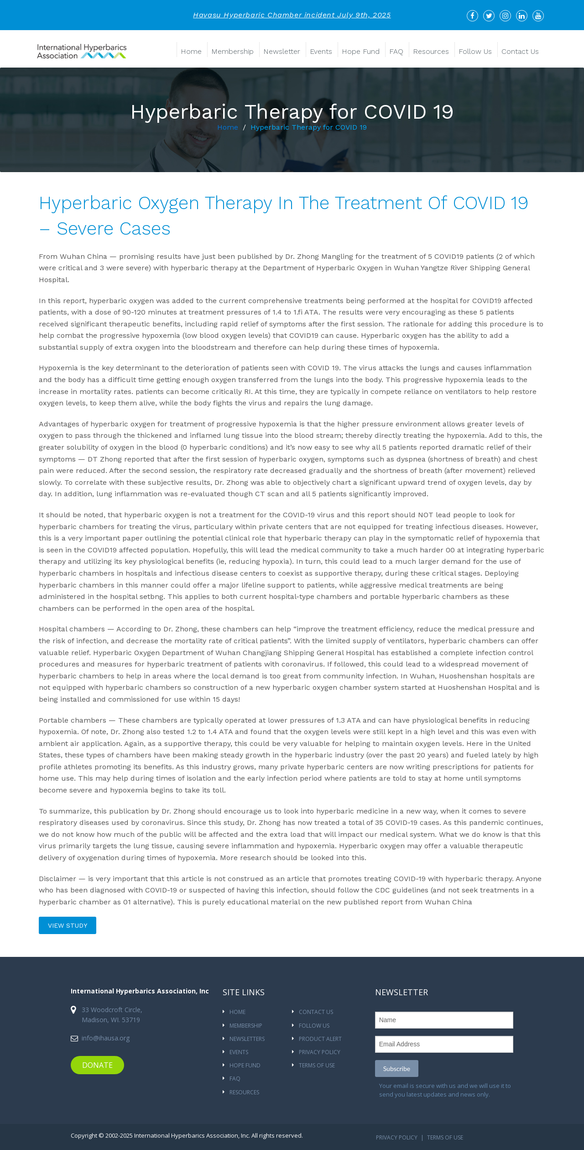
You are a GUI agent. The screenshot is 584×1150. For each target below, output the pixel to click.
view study (67, 925)
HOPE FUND (245, 1065)
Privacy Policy (319, 1052)
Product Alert (320, 1039)
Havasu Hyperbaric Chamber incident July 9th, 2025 (292, 15)
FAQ (396, 51)
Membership (232, 51)
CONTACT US (316, 1012)
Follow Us (475, 51)
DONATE (97, 1065)
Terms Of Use (317, 1065)
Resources (431, 51)
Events (321, 51)
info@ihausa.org (106, 1038)
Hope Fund (361, 51)
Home (191, 51)
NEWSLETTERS (247, 1039)
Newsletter (281, 51)
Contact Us (520, 51)
